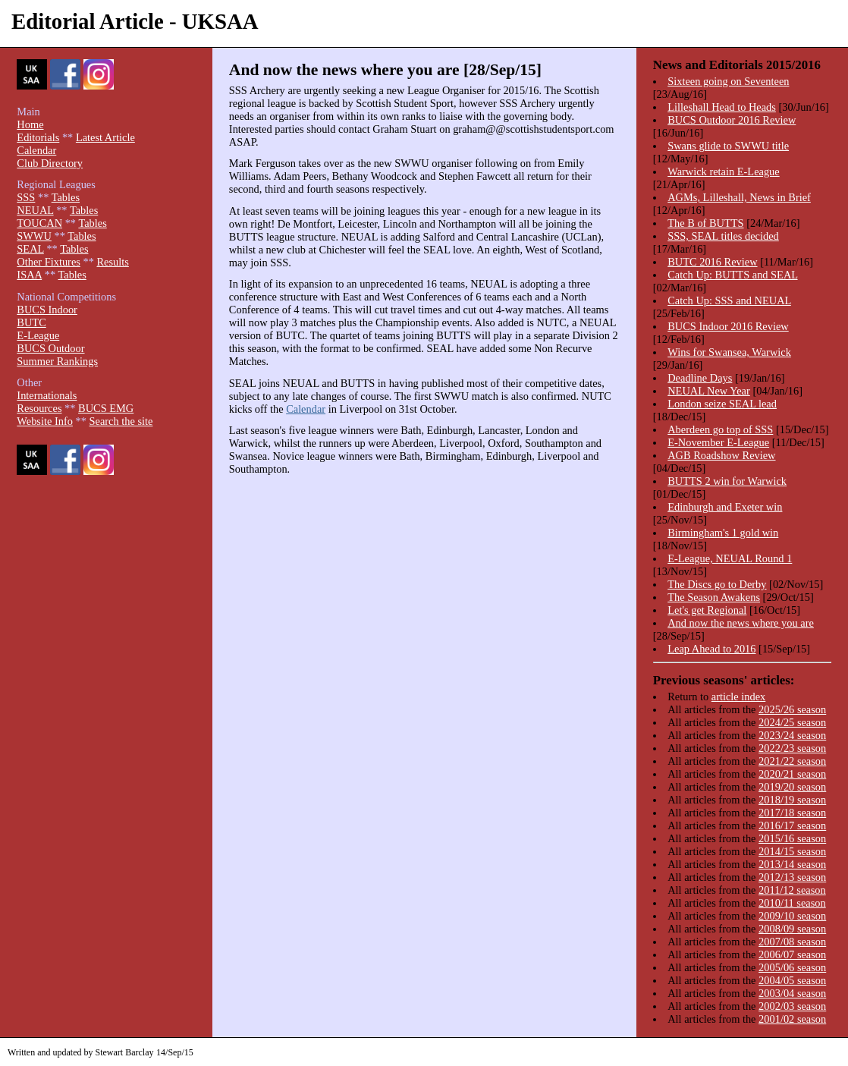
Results (112, 262)
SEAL (30, 249)
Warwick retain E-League (723, 171)
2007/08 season (792, 942)
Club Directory (50, 163)
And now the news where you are (740, 623)
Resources (39, 408)
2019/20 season (792, 787)
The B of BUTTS (705, 223)
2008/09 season (792, 929)
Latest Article (105, 137)
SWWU (34, 236)
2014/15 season (792, 851)
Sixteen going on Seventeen (728, 81)
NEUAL (35, 210)
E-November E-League (718, 442)
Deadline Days (699, 378)
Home (30, 124)
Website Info (45, 421)
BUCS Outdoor (50, 348)
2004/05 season (792, 980)
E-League (38, 335)
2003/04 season (792, 993)
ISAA (29, 275)
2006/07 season (792, 954)
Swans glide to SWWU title (728, 146)
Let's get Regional (706, 610)
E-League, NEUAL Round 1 (729, 558)
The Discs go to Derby (716, 584)
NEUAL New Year (708, 391)
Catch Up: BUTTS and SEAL (732, 275)
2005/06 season (792, 967)
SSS (26, 197)
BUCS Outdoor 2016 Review (731, 120)
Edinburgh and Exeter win (724, 507)
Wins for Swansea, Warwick (729, 352)
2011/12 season (792, 890)
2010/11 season (792, 903)
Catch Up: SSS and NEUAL (729, 300)
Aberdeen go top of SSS (720, 429)
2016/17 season (792, 825)
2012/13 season (792, 877)
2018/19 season (792, 800)
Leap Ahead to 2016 (711, 649)
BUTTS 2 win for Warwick (727, 481)
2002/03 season (792, 1006)
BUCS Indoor (47, 309)
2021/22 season (792, 761)
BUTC (31, 322)
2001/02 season (792, 1019)
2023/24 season (792, 735)
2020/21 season (792, 774)
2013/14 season (792, 864)
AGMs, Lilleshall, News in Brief (739, 197)
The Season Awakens (713, 597)
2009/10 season (792, 916)
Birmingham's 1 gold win (722, 533)
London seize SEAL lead (722, 404)
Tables (66, 197)
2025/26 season (792, 709)
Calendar (305, 409)
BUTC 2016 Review (712, 262)
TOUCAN (39, 223)
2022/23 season (792, 748)
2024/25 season (792, 722)
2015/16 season (792, 838)
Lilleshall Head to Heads (721, 107)
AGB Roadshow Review (721, 455)
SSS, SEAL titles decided (723, 236)
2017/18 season (792, 813)
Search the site (121, 421)
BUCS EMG (105, 408)
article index (738, 696)
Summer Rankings (57, 361)
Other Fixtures (48, 262)
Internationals (47, 395)
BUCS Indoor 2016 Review (728, 326)
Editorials (38, 137)
